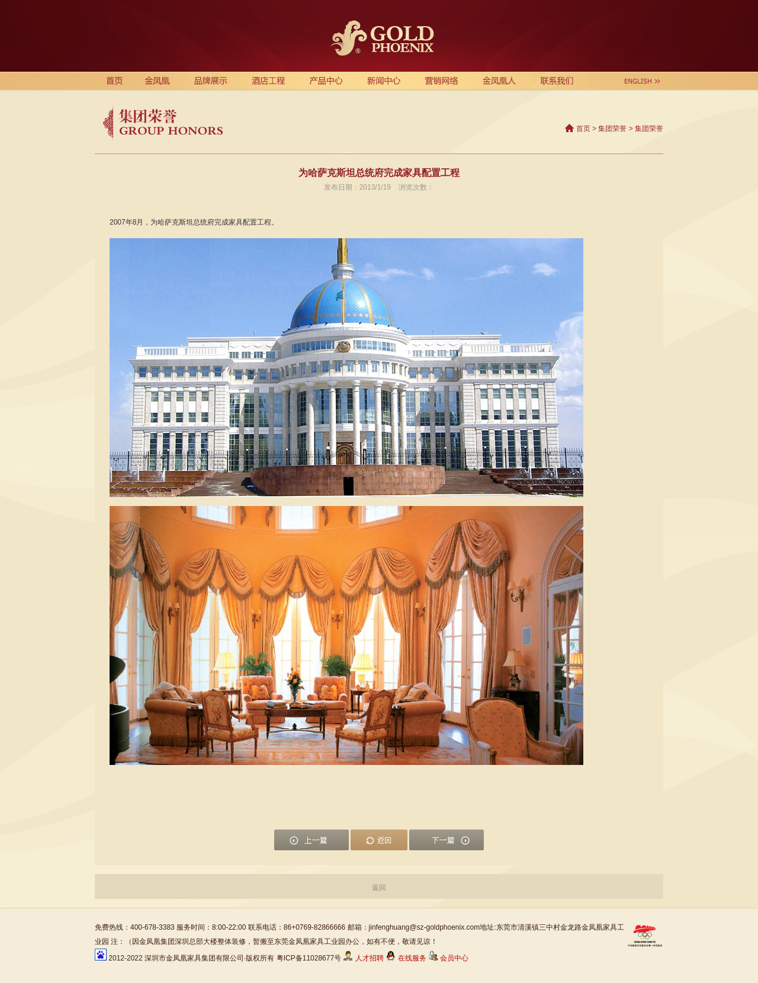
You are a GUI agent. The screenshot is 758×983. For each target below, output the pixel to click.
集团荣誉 (612, 128)
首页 (583, 128)
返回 (379, 887)
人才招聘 (363, 958)
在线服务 (407, 958)
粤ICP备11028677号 (309, 958)
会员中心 (448, 958)
